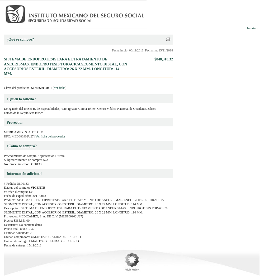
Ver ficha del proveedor (50, 136)
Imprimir (252, 28)
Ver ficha (59, 88)
